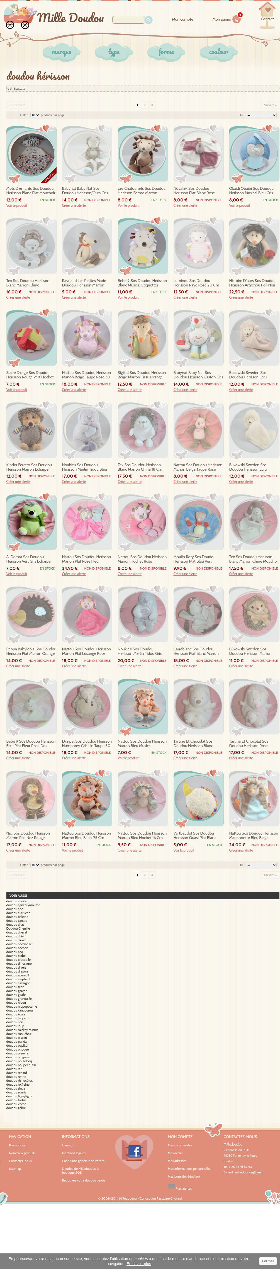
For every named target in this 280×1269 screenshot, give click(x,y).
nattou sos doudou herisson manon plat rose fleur (86, 559)
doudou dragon (17, 971)
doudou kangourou (19, 1010)
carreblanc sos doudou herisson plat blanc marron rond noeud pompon (196, 651)
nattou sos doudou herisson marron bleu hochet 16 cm (142, 835)
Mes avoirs (175, 1153)
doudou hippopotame (21, 1006)
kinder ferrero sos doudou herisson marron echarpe (29, 467)
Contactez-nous (20, 1161)
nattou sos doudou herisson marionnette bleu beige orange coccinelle (253, 835)
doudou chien (16, 936)
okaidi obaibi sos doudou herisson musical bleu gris (251, 190)
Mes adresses (177, 1161)
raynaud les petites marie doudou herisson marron (84, 283)
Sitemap (15, 1168)
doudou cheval (16, 932)
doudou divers (16, 967)
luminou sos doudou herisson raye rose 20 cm (196, 283)
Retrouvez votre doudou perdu (83, 1180)
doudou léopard (17, 1018)
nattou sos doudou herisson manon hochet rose (142, 559)
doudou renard (16, 1073)
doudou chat (15, 925)
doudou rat (14, 1069)
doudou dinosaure (19, 964)
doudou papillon (17, 1045)
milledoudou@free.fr (249, 1172)
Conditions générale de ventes (83, 1161)
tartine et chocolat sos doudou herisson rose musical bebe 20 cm (248, 743)
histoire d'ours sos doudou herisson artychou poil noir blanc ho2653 (252, 283)
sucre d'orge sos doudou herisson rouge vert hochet (30, 375)
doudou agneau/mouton (23, 905)
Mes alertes (180, 1186)
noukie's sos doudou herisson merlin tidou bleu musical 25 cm (84, 467)
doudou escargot (18, 983)
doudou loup (15, 1026)
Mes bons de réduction (184, 1176)
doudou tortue (16, 1100)
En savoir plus (138, 1263)
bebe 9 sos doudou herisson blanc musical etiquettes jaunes (142, 283)
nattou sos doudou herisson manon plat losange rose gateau (86, 651)
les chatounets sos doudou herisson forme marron (142, 190)
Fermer (268, 1261)
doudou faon (15, 987)
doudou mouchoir (18, 1034)
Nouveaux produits (22, 1153)
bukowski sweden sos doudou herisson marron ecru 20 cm (250, 651)
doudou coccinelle (19, 944)
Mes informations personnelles (189, 1169)
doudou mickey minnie (22, 1030)
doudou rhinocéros (19, 1081)
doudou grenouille (19, 999)
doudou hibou (16, 1003)
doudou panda (16, 1042)
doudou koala (15, 1014)
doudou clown (16, 940)
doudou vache (16, 1104)
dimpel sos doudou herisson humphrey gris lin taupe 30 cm (87, 743)
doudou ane (14, 909)
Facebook (134, 1152)
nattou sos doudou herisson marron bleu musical (142, 743)
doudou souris (16, 1092)
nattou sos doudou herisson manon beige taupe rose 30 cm (86, 375)
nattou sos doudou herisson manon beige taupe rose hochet (198, 467)
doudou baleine (17, 917)
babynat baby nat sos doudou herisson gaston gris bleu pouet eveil (198, 375)
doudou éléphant (18, 979)
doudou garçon (17, 991)
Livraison (68, 1145)
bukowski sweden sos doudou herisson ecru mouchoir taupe (248, 375)
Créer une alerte (74, 206)
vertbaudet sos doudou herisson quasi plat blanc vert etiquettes (195, 835)
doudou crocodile (18, 960)
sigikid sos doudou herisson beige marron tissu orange (142, 375)
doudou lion (14, 1022)
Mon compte (182, 19)
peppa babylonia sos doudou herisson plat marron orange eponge (31, 651)
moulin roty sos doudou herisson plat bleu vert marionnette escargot (195, 559)
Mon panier (227, 18)
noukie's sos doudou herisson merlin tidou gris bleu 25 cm (140, 651)
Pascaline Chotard (169, 1198)
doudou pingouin (18, 1057)
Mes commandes (180, 1145)
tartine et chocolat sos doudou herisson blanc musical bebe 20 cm (193, 743)
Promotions (17, 1145)
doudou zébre (16, 1108)
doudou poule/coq (19, 1061)
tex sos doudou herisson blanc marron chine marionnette (28, 283)
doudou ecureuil (17, 975)
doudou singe (15, 1088)
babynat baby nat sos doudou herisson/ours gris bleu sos (85, 191)
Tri (241, 115)
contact (267, 18)
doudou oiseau (16, 1038)
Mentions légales (74, 1153)
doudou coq (14, 952)
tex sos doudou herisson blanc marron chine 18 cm (140, 467)
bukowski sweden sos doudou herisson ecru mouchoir (248, 467)
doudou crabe (16, 956)
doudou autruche (18, 913)
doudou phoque (17, 1049)
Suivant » (270, 105)
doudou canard (17, 921)
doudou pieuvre (17, 1053)
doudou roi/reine (18, 1084)
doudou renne (16, 1077)
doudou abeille (16, 901)
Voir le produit (16, 206)
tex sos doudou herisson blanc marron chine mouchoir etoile (254, 559)
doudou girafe (16, 995)
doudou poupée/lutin (21, 1065)
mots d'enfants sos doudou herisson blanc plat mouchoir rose (30, 191)
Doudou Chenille (18, 928)
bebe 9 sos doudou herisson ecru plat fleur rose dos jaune (31, 743)
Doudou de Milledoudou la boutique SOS (80, 1170)
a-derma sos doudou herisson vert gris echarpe (28, 559)
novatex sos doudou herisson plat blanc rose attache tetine (194, 191)
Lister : (25, 115)
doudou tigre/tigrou (19, 1096)
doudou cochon (17, 948)
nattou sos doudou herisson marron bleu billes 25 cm (86, 835)
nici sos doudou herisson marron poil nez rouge (28, 835)
